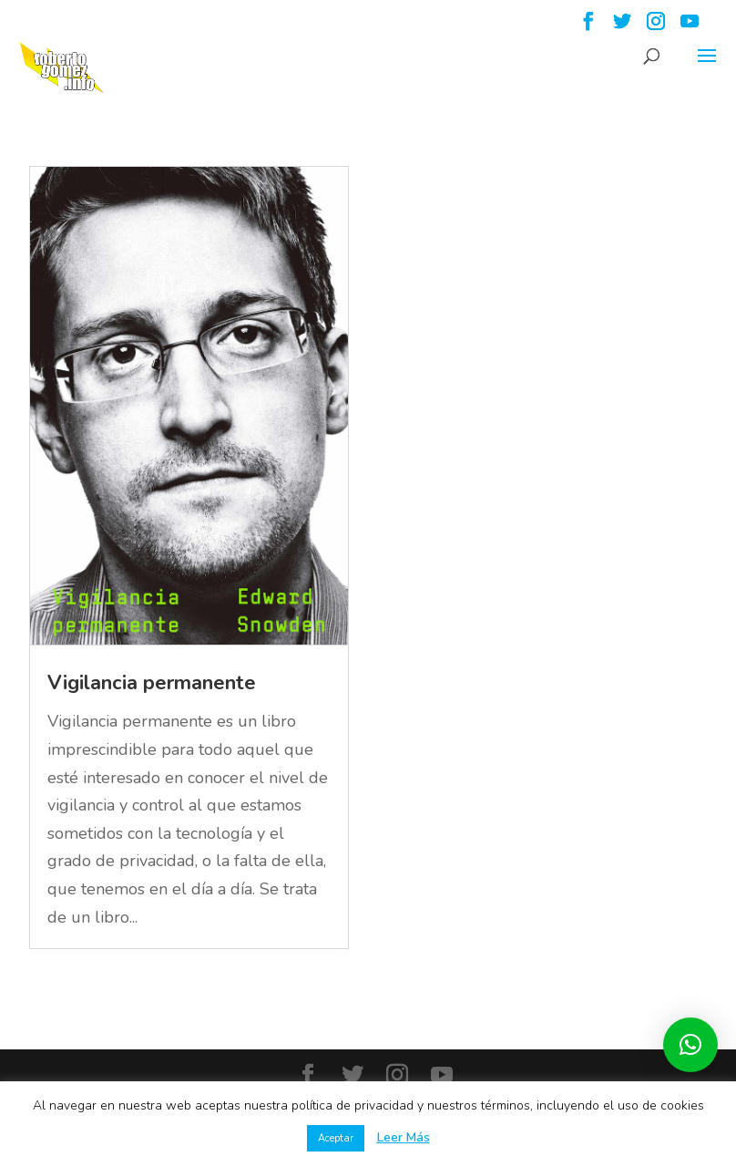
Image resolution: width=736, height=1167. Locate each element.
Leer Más (403, 1137)
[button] (690, 1044)
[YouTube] (689, 27)
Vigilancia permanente (151, 683)
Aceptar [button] (335, 1138)
